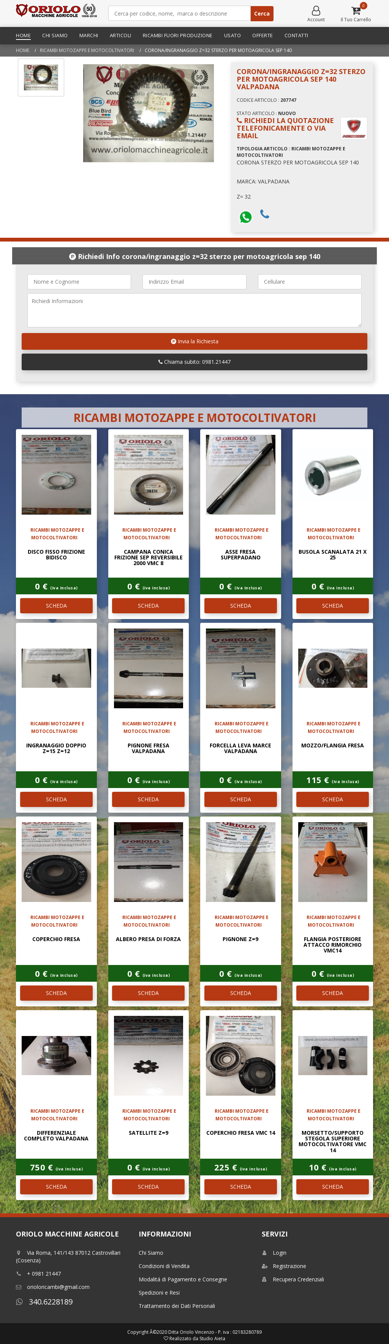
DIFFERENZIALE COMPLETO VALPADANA (56, 1135)
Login (274, 1252)
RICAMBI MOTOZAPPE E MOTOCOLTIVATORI (87, 50)
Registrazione (284, 1266)
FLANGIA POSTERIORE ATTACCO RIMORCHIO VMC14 (333, 944)
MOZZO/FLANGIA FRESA (332, 745)
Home (23, 35)
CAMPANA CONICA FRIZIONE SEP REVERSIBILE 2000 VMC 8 (148, 557)
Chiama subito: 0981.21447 (194, 361)
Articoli (120, 35)
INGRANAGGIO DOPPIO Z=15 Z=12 (56, 748)
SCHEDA (56, 605)
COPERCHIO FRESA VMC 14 (240, 1132)
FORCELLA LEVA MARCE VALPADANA (240, 748)
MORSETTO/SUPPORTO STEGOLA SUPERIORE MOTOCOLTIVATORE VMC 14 (333, 1141)
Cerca (262, 13)
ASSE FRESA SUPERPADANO (241, 554)
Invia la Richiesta (194, 341)
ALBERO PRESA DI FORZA (148, 939)
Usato (232, 35)
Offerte (262, 35)
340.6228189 (44, 1302)
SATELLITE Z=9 (148, 1132)
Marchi (88, 35)
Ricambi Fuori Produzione (178, 35)
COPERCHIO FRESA (56, 939)
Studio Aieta (212, 1338)
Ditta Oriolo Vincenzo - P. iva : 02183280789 (215, 1332)
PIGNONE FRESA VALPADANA (148, 748)
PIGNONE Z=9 (240, 939)
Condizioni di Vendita (164, 1266)
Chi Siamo (55, 35)
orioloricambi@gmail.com (53, 1286)
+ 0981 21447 (38, 1273)
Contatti (296, 35)
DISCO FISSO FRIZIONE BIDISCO (56, 554)
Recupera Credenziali (293, 1279)
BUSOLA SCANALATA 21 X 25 (333, 554)
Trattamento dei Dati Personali (177, 1305)
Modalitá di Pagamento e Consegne (183, 1279)
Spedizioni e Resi (159, 1292)
